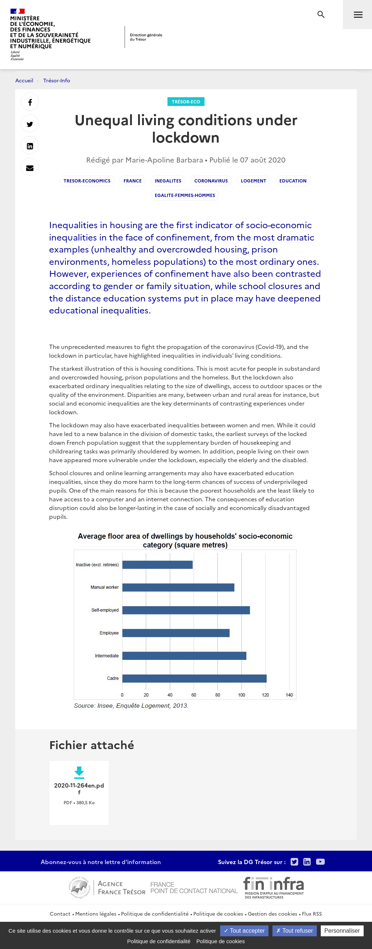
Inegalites (168, 180)
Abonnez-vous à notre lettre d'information (101, 861)
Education (293, 180)
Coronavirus (211, 180)
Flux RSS (312, 913)
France (133, 180)
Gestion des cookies (272, 913)
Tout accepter (244, 931)
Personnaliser (342, 931)
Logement (253, 180)
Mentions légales (95, 913)
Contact (60, 913)
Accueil (24, 80)
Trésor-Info (56, 80)
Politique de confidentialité (155, 913)
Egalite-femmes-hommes (185, 195)
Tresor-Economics (87, 180)
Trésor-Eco (186, 101)
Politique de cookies (218, 913)
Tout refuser (294, 931)
